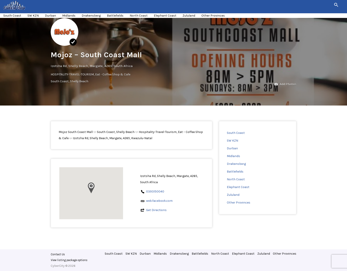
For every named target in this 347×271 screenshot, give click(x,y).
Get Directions (156, 210)
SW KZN (33, 15)
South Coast (12, 15)
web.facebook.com (159, 201)
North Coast (139, 15)
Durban (50, 15)
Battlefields (115, 15)
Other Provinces (213, 15)
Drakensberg (91, 15)
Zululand (189, 15)
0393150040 (155, 191)
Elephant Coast (165, 15)
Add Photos (285, 84)
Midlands (68, 15)
